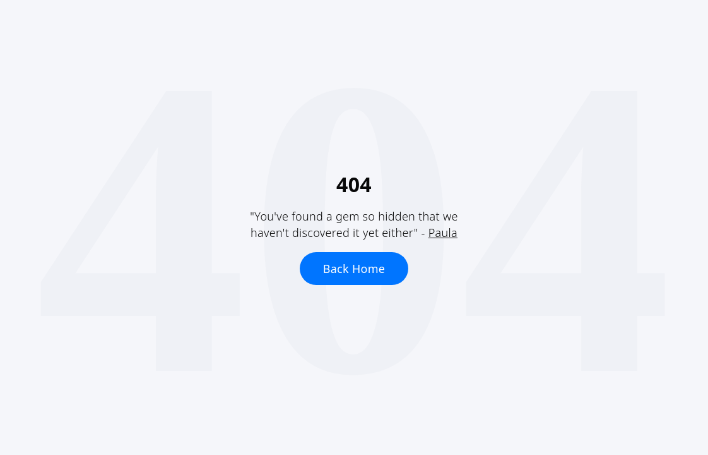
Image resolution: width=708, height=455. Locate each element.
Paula (442, 232)
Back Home (354, 268)
